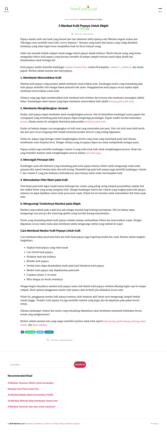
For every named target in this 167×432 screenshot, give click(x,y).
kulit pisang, (110, 322)
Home (66, 21)
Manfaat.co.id (19, 425)
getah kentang (124, 322)
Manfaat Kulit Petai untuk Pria (23, 390)
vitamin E (129, 68)
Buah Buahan (74, 21)
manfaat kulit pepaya (65, 341)
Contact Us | (48, 425)
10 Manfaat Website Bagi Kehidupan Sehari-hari (33, 402)
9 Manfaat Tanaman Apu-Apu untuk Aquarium (31, 408)
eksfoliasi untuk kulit (96, 123)
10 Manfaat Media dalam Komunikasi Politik (30, 396)
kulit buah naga (93, 154)
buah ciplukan (46, 326)
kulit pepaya (54, 341)
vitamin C (117, 68)
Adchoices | (29, 425)
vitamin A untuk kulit (76, 68)
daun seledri (26, 326)
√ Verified (83, 30)
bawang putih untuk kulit (122, 102)
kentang (137, 322)
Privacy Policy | (59, 425)
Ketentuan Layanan (72, 425)
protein (24, 123)
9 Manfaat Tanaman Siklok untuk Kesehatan (30, 384)
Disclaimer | (38, 425)
